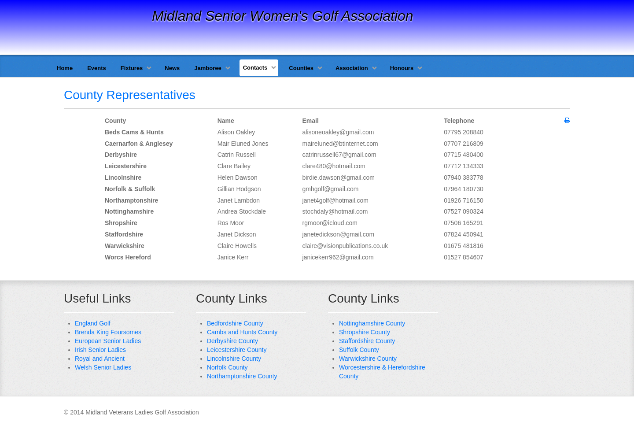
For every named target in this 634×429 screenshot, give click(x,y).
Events (96, 68)
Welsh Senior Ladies (103, 367)
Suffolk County (359, 349)
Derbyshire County (232, 340)
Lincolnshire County (234, 358)
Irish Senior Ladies (100, 349)
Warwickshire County (368, 358)
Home (65, 68)
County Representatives (129, 95)
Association (351, 68)
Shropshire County (364, 332)
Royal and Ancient (100, 358)
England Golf (93, 323)
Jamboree (207, 68)
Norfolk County (227, 367)
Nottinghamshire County (372, 323)
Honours (401, 68)
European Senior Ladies (108, 340)
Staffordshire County (367, 340)
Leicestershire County (236, 349)
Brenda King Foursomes (108, 332)
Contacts (255, 67)
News (172, 68)
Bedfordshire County (235, 323)
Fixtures (132, 68)
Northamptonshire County (242, 376)
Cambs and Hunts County (242, 332)
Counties (301, 68)
